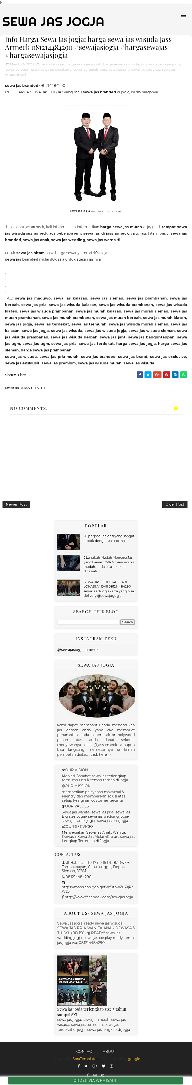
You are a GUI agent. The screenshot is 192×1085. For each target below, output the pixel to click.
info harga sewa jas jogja (160, 64)
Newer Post (16, 504)
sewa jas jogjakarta (56, 69)
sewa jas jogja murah (22, 69)
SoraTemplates (85, 1059)
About (109, 1051)
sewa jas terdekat (145, 69)
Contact (85, 1051)
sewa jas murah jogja (90, 69)
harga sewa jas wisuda (121, 64)
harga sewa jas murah (83, 64)
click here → (101, 754)
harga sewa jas (52, 64)
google (134, 1059)
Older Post (175, 504)
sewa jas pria (119, 69)
